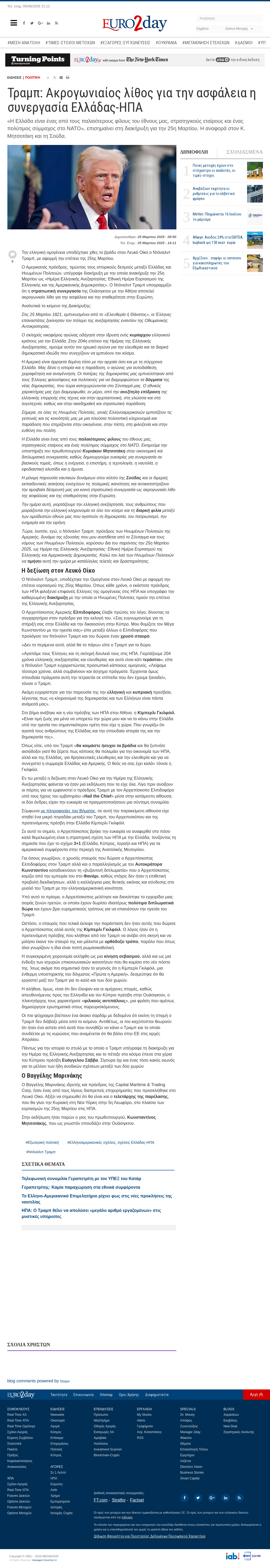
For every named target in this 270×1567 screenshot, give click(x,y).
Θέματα (185, 1443)
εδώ (222, 59)
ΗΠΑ (54, 1478)
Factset (137, 1500)
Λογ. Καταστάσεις (149, 1432)
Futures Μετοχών (19, 1507)
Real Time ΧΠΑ (18, 1420)
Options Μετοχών (19, 1513)
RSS (140, 1438)
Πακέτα (12, 1449)
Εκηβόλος (230, 1420)
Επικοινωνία (84, 1394)
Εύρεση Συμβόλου (20, 1438)
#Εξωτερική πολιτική (42, 1142)
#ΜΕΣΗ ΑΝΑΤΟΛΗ (23, 42)
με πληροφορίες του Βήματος (68, 811)
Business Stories (192, 1472)
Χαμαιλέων (231, 1415)
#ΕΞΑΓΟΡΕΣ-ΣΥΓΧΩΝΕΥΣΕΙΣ (125, 42)
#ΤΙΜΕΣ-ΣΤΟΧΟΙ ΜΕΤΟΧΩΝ (70, 42)
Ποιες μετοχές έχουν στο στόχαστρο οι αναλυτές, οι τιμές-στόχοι (214, 170)
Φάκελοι (186, 1438)
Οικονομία (58, 1420)
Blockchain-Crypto (106, 1455)
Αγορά (55, 1426)
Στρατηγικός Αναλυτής (239, 1432)
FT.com (101, 1500)
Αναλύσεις (101, 1443)
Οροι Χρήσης (129, 1394)
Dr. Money (187, 1415)
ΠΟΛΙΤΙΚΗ (32, 77)
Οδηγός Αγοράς (105, 1426)
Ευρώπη (57, 1484)
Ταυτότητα (59, 1394)
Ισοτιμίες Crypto (62, 1513)
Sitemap (106, 1394)
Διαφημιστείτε (157, 1394)
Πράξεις (12, 1455)
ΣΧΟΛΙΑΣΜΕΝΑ (244, 152)
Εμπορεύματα (60, 1501)
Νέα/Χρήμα (102, 1420)
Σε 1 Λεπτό (58, 1472)
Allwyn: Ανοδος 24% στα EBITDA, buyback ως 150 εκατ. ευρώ (218, 240)
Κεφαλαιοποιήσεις (19, 1461)
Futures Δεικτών (18, 1496)
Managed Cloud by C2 (44, 1560)
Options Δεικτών (18, 1501)
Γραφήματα (145, 1426)
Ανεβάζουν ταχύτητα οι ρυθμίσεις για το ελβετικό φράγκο (214, 193)
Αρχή (254, 1394)
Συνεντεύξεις (189, 1426)
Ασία (54, 1490)
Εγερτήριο (187, 1455)
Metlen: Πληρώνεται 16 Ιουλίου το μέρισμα (217, 216)
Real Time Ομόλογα (21, 1426)
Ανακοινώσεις (17, 1467)
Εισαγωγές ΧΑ (104, 1432)
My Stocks (144, 1415)
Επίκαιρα (57, 1438)
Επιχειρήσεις (60, 1443)
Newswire (57, 1415)
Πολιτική (56, 1449)
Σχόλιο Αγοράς (17, 1432)
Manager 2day (190, 1432)
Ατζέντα (185, 1461)
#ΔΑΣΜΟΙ (244, 42)
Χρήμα (55, 1496)
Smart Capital (190, 1478)
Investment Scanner (108, 1449)
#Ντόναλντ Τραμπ (41, 1152)
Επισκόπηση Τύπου (194, 1449)
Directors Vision (191, 1467)
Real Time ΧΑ (17, 1415)
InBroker (127, 1517)
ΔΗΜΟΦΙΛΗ (194, 152)
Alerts (141, 1420)
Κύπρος (56, 1455)
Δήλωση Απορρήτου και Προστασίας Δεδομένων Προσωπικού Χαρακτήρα (149, 1536)
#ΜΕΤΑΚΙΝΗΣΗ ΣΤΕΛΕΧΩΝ (205, 42)
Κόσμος (56, 1432)
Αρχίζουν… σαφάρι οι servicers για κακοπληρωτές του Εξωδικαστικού (217, 263)
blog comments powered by (38, 1381)
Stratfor (119, 1500)
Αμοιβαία (100, 1438)
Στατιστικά (14, 1443)
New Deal (230, 1426)
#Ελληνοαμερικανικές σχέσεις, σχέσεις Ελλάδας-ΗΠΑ (110, 1142)
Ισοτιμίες (56, 1507)
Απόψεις (186, 1420)
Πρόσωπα (101, 1415)
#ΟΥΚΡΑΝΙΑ (166, 42)
